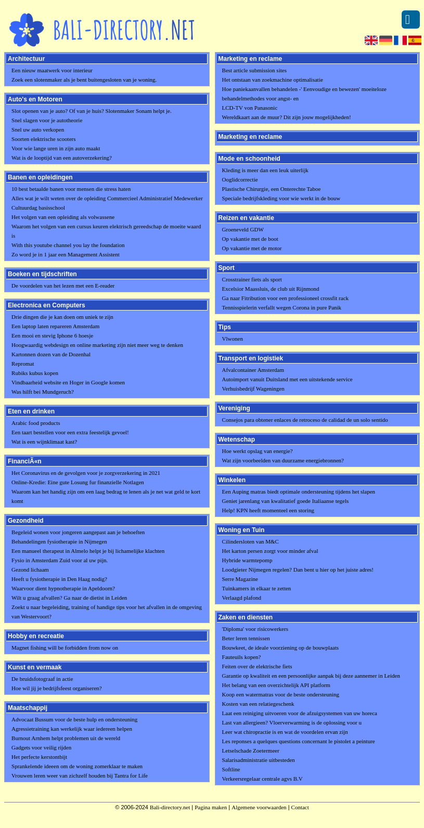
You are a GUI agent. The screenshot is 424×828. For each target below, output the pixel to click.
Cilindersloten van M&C (250, 541)
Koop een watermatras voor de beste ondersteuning (280, 694)
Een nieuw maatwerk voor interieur (52, 70)
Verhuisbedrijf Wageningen (253, 388)
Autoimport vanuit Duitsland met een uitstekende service (287, 379)
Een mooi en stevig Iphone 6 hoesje (52, 335)
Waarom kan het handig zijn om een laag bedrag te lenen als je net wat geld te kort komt (105, 496)
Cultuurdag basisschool (38, 207)
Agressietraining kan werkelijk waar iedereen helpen (71, 729)
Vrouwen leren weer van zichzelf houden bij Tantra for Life (79, 775)
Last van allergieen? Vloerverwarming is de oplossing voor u (292, 722)
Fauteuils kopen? (241, 657)
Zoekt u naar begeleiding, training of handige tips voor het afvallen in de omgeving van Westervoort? (106, 611)
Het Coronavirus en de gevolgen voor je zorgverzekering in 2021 (85, 473)
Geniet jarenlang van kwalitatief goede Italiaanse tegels (285, 501)
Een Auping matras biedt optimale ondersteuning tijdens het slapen (299, 491)
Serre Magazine (240, 579)
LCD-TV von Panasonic (250, 108)
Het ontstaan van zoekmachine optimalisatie (272, 79)
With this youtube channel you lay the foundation (67, 245)
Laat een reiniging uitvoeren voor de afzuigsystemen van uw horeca (299, 713)
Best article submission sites (254, 70)
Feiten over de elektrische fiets (257, 666)
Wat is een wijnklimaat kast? (44, 441)
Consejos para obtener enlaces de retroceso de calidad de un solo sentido (305, 420)
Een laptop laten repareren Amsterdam (55, 326)
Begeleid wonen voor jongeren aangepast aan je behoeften (78, 532)
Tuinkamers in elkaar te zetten (256, 588)
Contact (300, 807)
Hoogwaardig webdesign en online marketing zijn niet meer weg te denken (97, 345)
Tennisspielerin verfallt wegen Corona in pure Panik (282, 307)
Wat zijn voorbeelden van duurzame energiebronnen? (283, 460)
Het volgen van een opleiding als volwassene (62, 217)
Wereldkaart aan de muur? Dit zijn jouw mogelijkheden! (286, 117)
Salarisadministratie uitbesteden (258, 760)
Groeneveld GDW (243, 229)
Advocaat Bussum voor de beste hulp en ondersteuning (74, 719)
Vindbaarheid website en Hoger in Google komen (68, 382)
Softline (231, 769)
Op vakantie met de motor (252, 248)
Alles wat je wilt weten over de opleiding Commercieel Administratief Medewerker (107, 198)
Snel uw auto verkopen (37, 129)
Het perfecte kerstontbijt (39, 757)
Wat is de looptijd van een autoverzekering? (61, 157)
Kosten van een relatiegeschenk (258, 704)
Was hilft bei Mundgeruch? (42, 392)
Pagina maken (211, 807)
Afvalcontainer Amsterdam (253, 370)
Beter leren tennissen (246, 638)
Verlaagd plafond (241, 597)
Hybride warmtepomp (247, 560)
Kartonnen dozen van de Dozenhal (51, 354)
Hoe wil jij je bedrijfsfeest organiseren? (56, 688)
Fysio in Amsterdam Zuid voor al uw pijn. (59, 560)
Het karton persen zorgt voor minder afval (270, 551)
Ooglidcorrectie (240, 179)
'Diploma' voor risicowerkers (255, 629)
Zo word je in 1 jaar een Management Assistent (65, 254)
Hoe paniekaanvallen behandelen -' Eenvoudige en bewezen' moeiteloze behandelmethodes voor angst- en (304, 93)
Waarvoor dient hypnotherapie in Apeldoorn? (63, 588)
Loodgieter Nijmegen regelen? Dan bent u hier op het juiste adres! (298, 569)
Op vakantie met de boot (250, 239)
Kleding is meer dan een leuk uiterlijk (265, 170)
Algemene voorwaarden (259, 807)
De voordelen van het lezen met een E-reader (62, 285)
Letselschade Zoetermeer (250, 750)
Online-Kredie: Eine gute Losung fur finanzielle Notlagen (77, 482)
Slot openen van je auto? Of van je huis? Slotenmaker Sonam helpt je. (91, 111)
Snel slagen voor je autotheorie (46, 120)
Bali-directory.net (170, 807)
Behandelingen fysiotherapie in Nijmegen (59, 541)
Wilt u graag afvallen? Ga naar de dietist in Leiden (69, 597)
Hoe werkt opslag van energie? (257, 451)
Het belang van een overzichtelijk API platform (276, 685)
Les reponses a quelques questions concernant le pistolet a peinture (298, 741)
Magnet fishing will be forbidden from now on (64, 647)
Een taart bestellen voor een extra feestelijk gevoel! (70, 432)
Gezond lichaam (30, 569)
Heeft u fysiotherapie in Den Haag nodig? (59, 579)
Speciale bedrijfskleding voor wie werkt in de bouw (281, 198)
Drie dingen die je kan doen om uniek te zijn (62, 317)
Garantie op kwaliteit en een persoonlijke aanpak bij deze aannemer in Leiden (311, 675)
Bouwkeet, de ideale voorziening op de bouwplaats (280, 647)
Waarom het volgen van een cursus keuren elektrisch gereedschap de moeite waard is (106, 231)
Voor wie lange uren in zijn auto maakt (55, 148)
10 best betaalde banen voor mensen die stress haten (71, 189)
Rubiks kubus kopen (34, 373)
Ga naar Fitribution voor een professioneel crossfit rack (285, 298)
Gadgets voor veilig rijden (41, 747)
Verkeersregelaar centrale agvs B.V (262, 778)
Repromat (22, 363)
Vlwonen (232, 338)
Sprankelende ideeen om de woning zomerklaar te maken (77, 766)
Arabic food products (35, 423)
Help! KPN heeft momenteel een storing (268, 510)
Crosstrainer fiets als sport (252, 279)
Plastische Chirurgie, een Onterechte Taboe (271, 189)
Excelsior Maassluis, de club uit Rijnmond (270, 289)
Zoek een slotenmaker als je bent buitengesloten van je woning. (84, 79)
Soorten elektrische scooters (43, 139)
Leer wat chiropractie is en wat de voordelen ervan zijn (285, 732)
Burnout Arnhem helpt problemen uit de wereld (65, 738)
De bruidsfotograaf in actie (42, 679)
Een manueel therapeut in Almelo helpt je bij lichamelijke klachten (87, 551)
